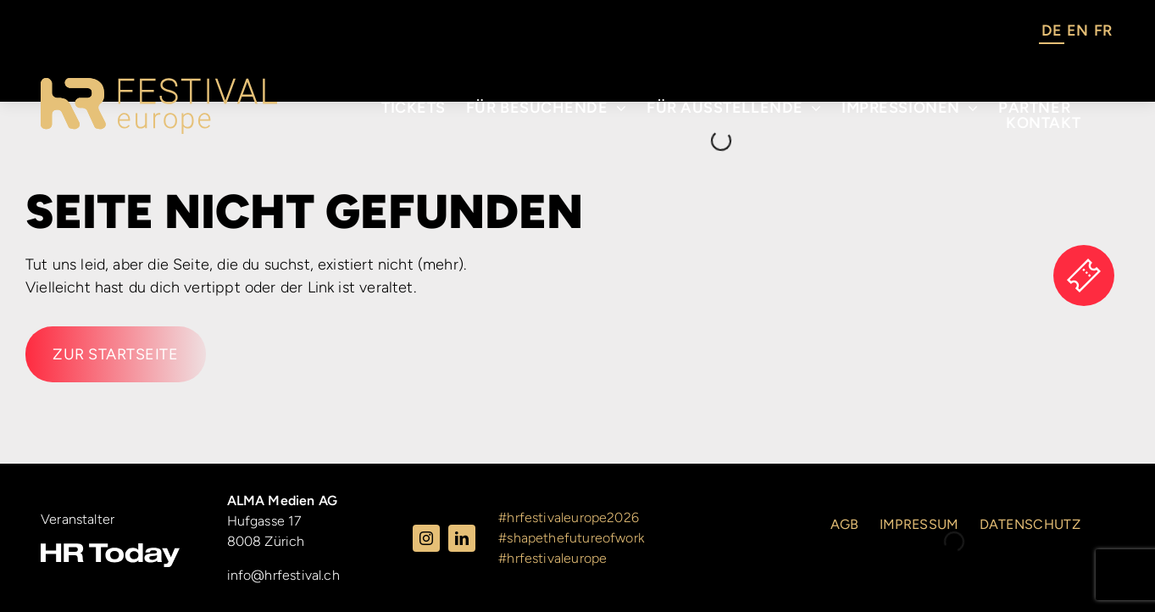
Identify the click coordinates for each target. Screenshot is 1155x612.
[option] (1077, 33)
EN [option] (1077, 30)
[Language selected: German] (1076, 33)
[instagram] (426, 538)
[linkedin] (461, 538)
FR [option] (1103, 30)
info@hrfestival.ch (283, 575)
